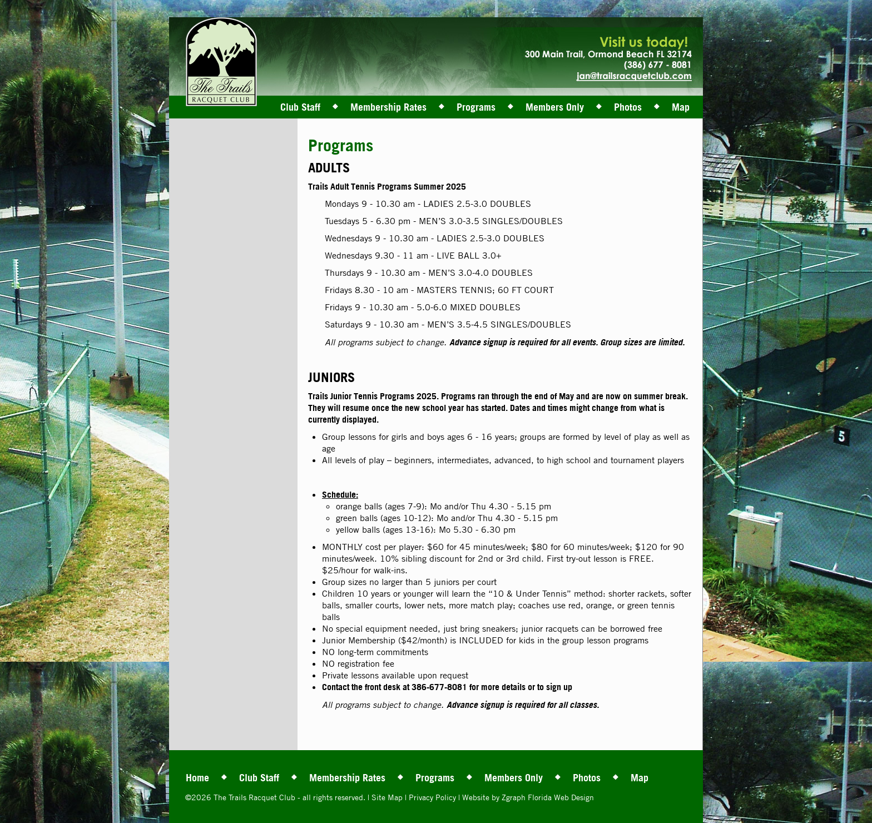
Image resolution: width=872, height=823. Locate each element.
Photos (628, 107)
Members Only (555, 107)
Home (197, 777)
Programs (476, 107)
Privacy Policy (432, 797)
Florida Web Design (561, 797)
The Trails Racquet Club (256, 797)
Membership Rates (388, 107)
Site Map (387, 797)
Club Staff (300, 107)
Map (681, 107)
